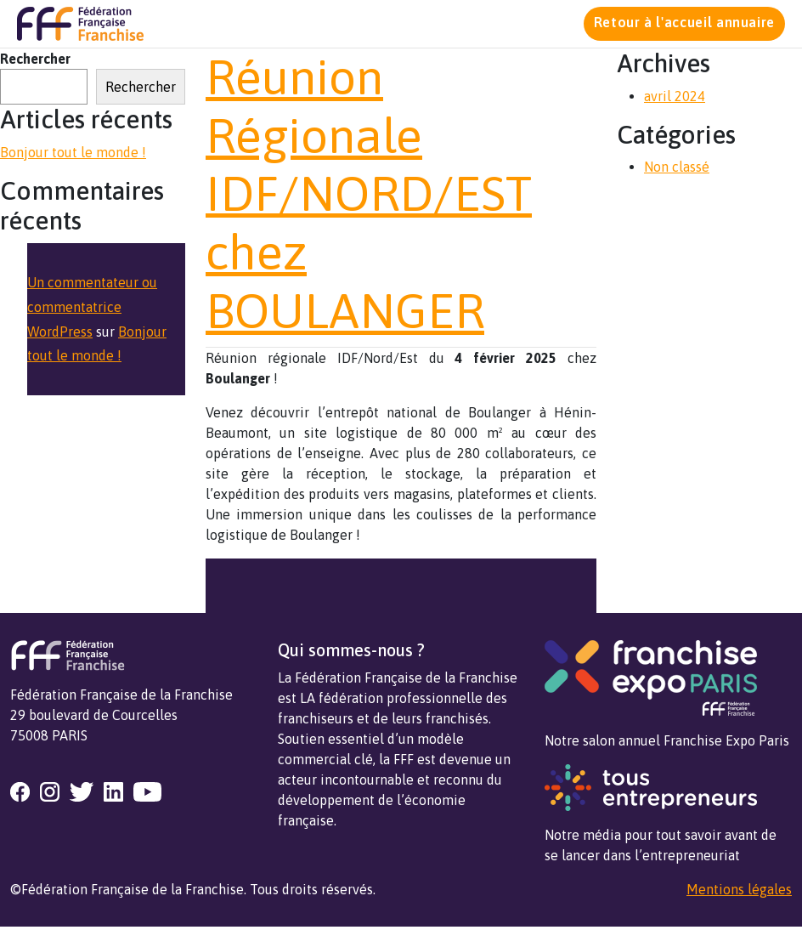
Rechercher (35, 58)
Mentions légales (739, 889)
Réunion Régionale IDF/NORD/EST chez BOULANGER (369, 193)
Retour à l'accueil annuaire (684, 22)
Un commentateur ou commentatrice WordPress (92, 307)
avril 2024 (674, 96)
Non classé (676, 166)
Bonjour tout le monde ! (73, 152)
